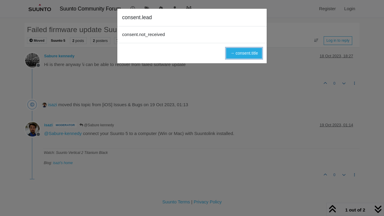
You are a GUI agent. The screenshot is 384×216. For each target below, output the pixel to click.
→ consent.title (244, 53)
